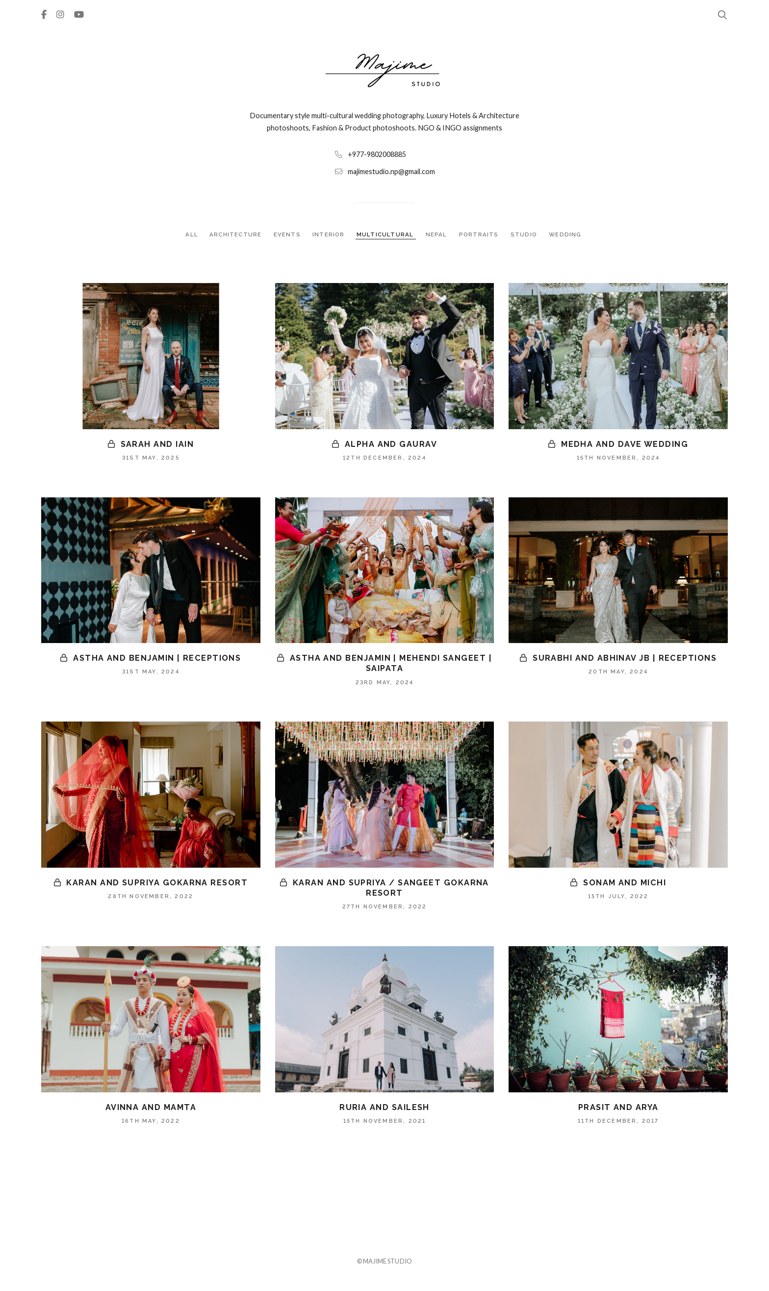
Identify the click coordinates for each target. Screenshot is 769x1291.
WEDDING (566, 234)
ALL (191, 234)
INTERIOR (328, 234)
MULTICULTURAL (385, 234)
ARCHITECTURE (235, 234)
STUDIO (525, 234)
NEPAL (437, 234)
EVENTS (287, 234)
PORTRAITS (480, 234)
